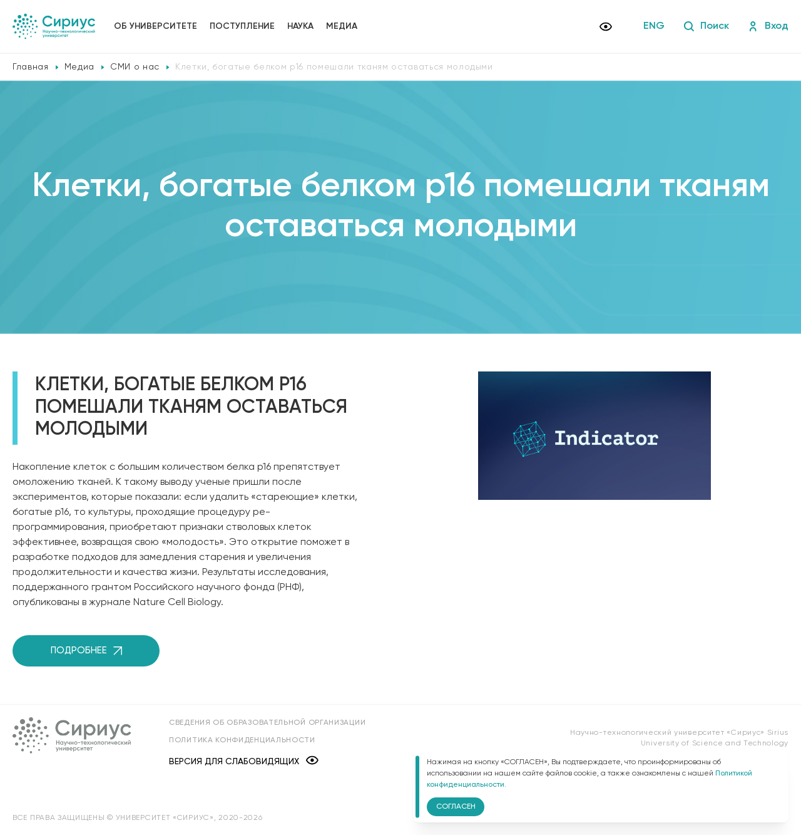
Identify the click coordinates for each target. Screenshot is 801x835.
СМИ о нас (135, 67)
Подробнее (86, 650)
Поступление (242, 26)
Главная (31, 67)
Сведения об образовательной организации (267, 723)
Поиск (706, 26)
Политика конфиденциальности (242, 740)
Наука (300, 26)
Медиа (341, 26)
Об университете (155, 26)
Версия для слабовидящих (244, 761)
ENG (654, 26)
